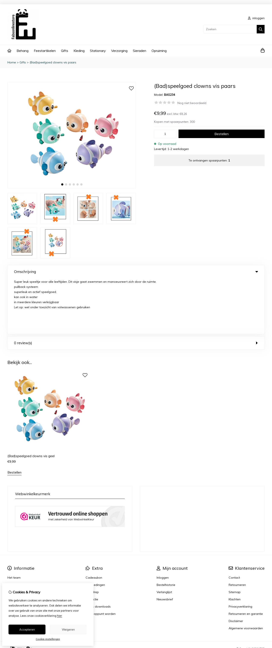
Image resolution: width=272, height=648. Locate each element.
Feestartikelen (45, 51)
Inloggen (163, 522)
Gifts (64, 51)
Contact (234, 522)
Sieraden (139, 51)
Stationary (98, 51)
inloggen (256, 18)
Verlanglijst (164, 536)
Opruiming (159, 51)
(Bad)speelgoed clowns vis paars (53, 62)
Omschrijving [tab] (136, 271)
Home (11, 62)
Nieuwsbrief (165, 543)
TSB (262, 592)
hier (59, 615)
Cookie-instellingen (48, 639)
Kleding (79, 51)
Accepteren (27, 629)
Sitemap (235, 536)
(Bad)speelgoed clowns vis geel (31, 400)
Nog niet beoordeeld (191, 103)
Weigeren (68, 629)
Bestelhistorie (166, 529)
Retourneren (237, 529)
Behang (22, 51)
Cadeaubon (94, 522)
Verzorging (119, 51)
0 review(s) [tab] (136, 287)
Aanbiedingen (95, 529)
